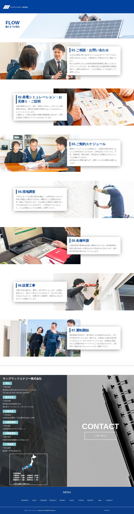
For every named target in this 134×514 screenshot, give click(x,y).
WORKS (81, 5)
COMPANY (60, 5)
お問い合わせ (100, 436)
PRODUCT (71, 5)
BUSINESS (42, 5)
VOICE (89, 5)
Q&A (117, 6)
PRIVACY (107, 510)
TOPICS (98, 5)
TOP (33, 5)
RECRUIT (107, 5)
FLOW (51, 6)
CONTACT (126, 5)
